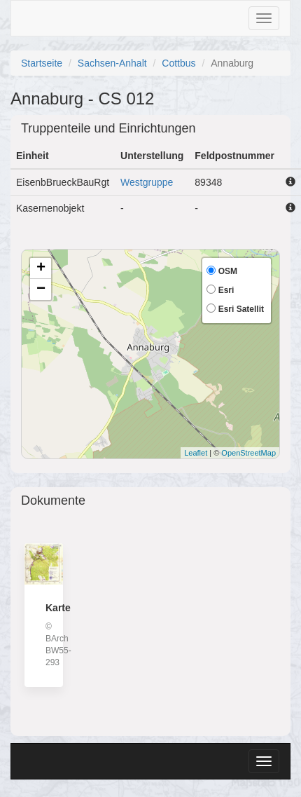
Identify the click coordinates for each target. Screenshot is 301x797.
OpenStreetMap (248, 453)
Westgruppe (146, 182)
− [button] (41, 289)
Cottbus (178, 63)
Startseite (41, 63)
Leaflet (195, 453)
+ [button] (41, 268)
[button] (290, 181)
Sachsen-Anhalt (112, 63)
